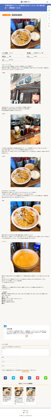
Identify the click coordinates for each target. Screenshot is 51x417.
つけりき (7, 64)
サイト (3, 365)
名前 (3, 357)
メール (3, 361)
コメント (3, 348)
